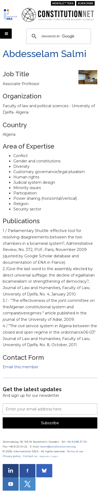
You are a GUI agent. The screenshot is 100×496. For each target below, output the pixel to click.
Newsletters (63, 3)
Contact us (30, 456)
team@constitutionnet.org (58, 446)
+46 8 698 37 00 (76, 441)
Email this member (20, 367)
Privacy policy (12, 456)
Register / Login (48, 456)
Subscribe (85, 3)
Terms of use (75, 451)
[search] (58, 36)
